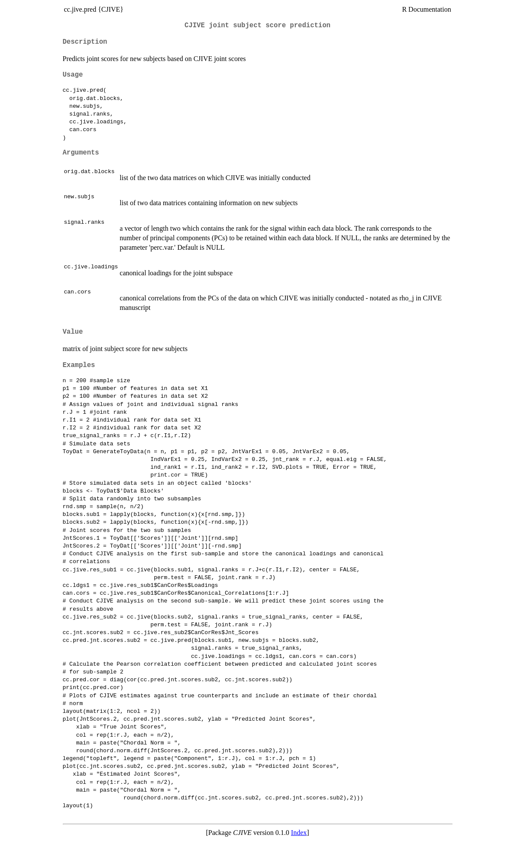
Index (299, 832)
